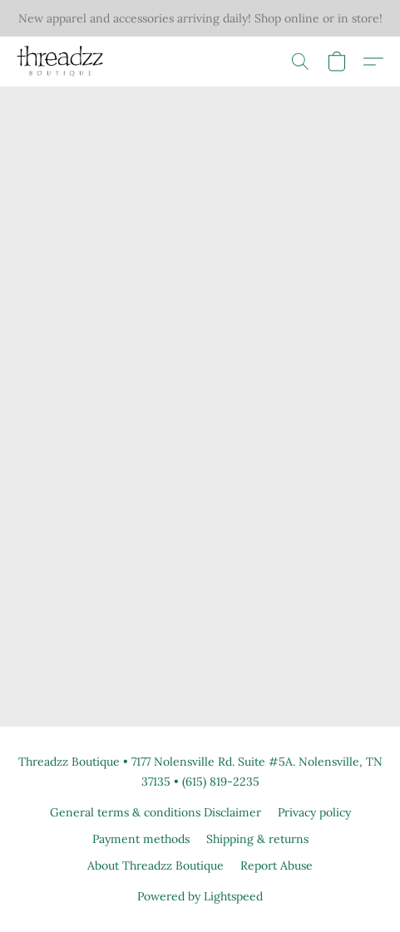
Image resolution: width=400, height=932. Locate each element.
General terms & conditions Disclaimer (155, 812)
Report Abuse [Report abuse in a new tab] (276, 865)
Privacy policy (314, 812)
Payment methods (141, 838)
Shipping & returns (257, 838)
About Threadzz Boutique (155, 865)
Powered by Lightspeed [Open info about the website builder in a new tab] (200, 896)
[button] (62, 61)
